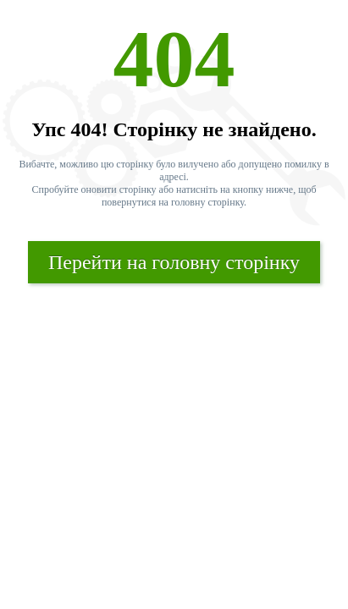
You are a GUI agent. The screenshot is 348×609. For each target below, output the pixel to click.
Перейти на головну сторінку (174, 262)
